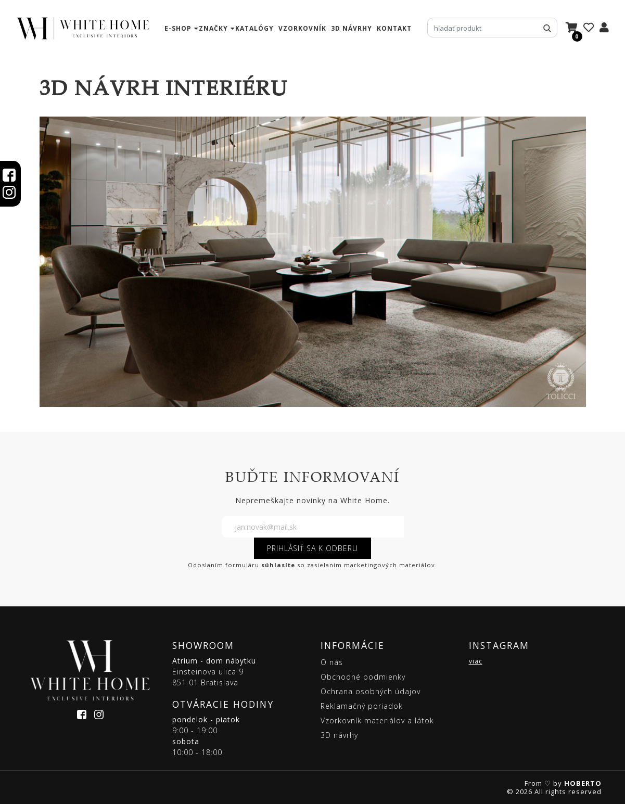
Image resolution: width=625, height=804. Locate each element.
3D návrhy (351, 28)
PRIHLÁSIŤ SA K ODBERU (312, 548)
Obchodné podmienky (363, 677)
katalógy (254, 28)
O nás (332, 662)
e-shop (178, 28)
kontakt (394, 28)
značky (213, 28)
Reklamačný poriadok (362, 706)
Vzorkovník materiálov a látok (377, 720)
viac (475, 661)
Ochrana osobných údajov (370, 691)
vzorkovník (302, 28)
